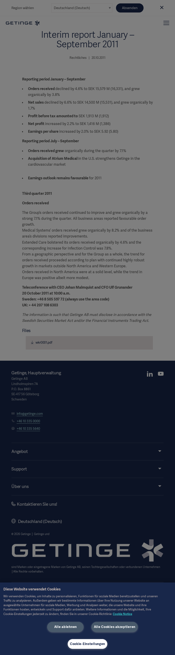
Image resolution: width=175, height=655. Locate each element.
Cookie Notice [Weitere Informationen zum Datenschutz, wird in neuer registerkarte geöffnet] (122, 614)
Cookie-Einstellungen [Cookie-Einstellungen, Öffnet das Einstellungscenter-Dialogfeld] (87, 644)
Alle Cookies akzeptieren (114, 627)
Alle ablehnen (65, 627)
